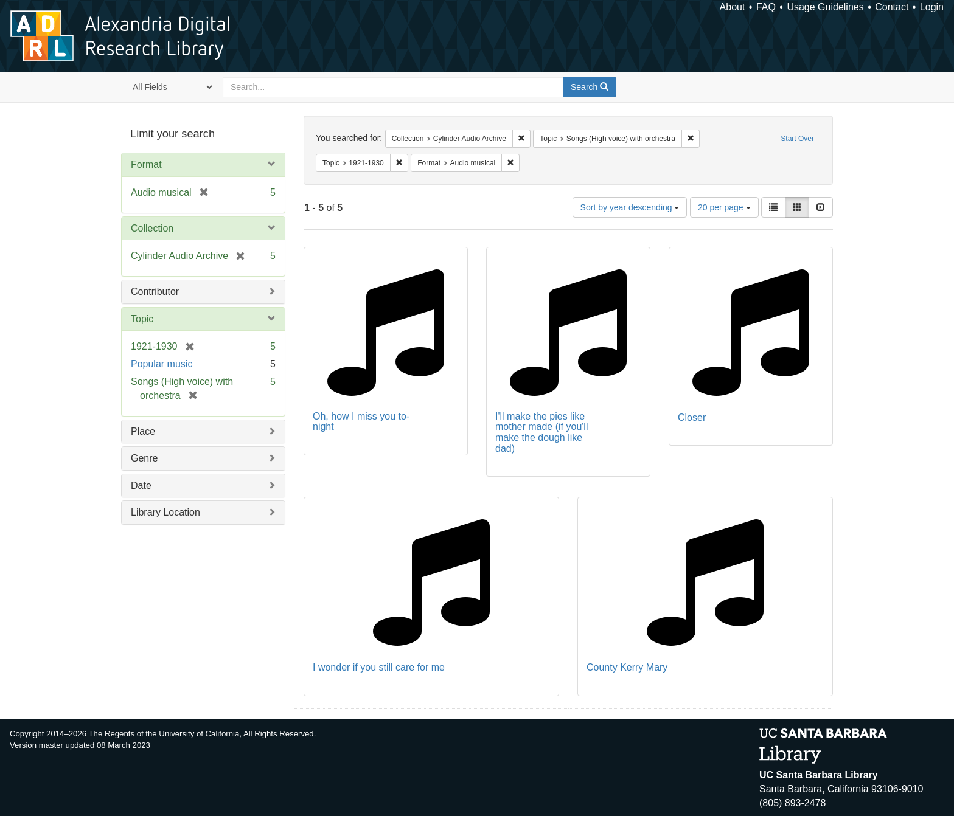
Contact (891, 7)
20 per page (724, 207)
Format (146, 164)
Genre (144, 458)
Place (143, 431)
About (732, 7)
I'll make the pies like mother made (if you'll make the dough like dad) (541, 432)
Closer (692, 417)
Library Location (165, 512)
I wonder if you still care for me (379, 667)
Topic (142, 319)
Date (141, 485)
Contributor (155, 291)
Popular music (161, 364)
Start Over (797, 138)
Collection (152, 228)
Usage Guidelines (825, 7)
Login (932, 7)
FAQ (766, 7)
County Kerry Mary (627, 667)
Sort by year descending (630, 207)
